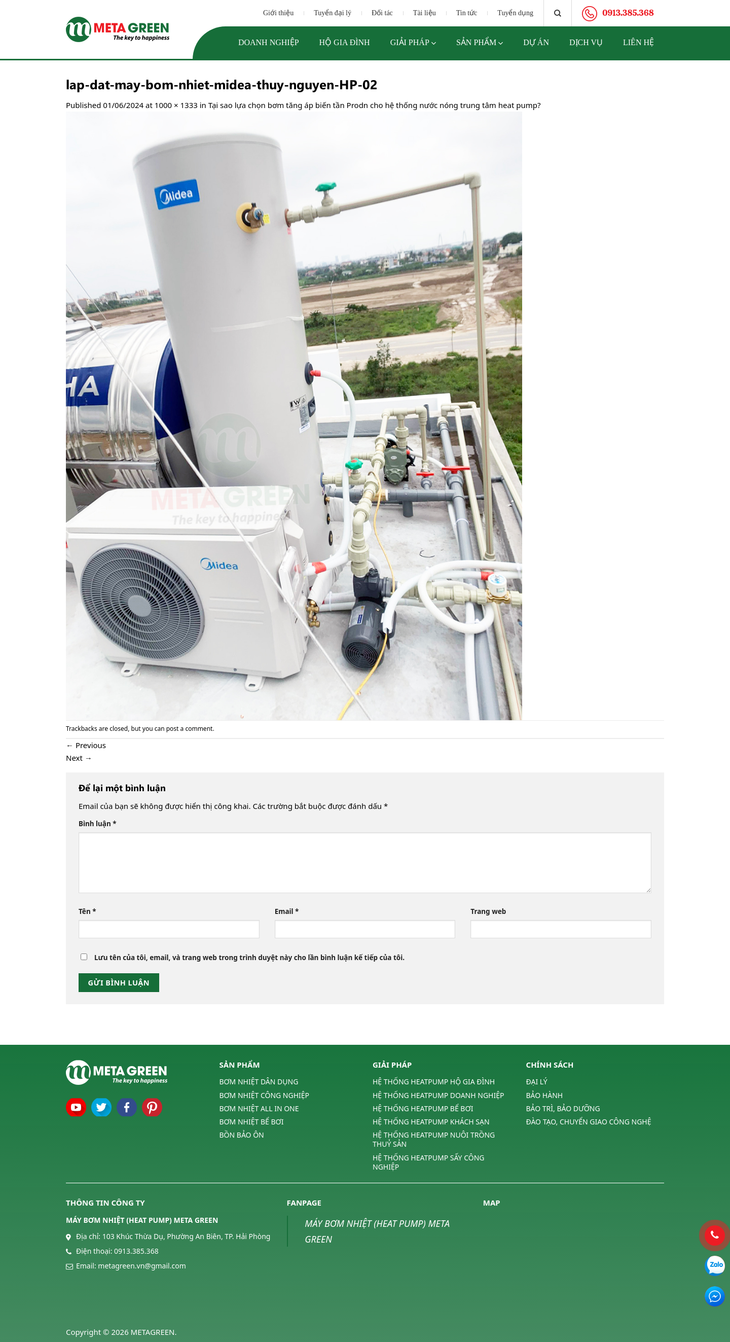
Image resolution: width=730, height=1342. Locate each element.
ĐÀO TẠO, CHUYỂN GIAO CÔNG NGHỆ (588, 1121)
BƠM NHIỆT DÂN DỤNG (259, 1081)
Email (287, 911)
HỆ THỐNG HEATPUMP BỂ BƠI (423, 1108)
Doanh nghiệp (268, 42)
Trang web (488, 911)
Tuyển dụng (515, 13)
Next (79, 758)
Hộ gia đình (344, 42)
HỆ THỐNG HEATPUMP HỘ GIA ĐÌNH (434, 1081)
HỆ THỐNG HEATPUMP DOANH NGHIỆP (438, 1095)
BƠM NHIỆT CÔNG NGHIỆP (265, 1095)
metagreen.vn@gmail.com (142, 1265)
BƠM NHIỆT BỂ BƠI (252, 1121)
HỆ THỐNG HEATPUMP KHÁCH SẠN (431, 1121)
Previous (86, 745)
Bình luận (98, 823)
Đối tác (382, 13)
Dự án (536, 42)
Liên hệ (638, 42)
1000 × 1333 (176, 105)
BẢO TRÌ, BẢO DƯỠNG (563, 1108)
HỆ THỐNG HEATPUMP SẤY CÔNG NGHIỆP (428, 1162)
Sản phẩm (479, 43)
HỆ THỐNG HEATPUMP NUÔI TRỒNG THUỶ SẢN (434, 1139)
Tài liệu (424, 13)
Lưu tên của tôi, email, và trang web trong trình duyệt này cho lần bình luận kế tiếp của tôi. (249, 957)
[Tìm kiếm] (557, 13)
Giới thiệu (278, 13)
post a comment (189, 728)
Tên (87, 911)
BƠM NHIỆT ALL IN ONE (259, 1108)
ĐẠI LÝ (537, 1081)
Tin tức (467, 13)
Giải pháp (413, 43)
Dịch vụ (586, 42)
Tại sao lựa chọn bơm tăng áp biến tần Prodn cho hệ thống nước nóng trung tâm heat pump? (374, 105)
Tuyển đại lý (332, 13)
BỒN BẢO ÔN (242, 1135)
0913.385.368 (136, 1251)
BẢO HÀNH (544, 1095)
